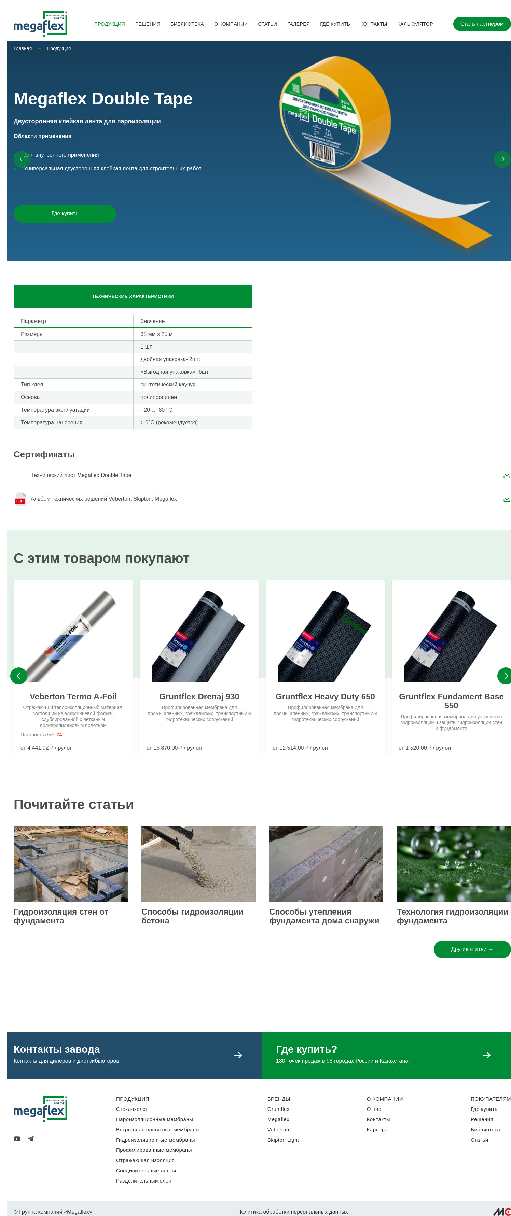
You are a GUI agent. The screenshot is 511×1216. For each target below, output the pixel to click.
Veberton (278, 1129)
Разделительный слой (143, 1181)
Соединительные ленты (146, 1170)
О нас (374, 1109)
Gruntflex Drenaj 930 (199, 696)
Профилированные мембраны (154, 1150)
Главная (23, 48)
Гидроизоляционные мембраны (155, 1140)
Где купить (335, 24)
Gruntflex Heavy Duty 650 (325, 696)
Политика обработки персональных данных (292, 1212)
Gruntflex (278, 1109)
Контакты (373, 24)
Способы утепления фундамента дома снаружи (324, 916)
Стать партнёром (482, 24)
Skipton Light (283, 1140)
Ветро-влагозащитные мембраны (158, 1129)
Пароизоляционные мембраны (154, 1119)
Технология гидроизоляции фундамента (452, 916)
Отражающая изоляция (145, 1160)
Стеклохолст (132, 1109)
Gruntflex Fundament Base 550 (451, 701)
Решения (148, 24)
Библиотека (187, 24)
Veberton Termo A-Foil (73, 696)
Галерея (298, 24)
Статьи (267, 24)
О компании (231, 24)
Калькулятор (415, 24)
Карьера (377, 1129)
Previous (18, 675)
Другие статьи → (472, 949)
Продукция (109, 24)
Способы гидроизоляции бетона (192, 916)
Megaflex (278, 1119)
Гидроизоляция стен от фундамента (61, 916)
